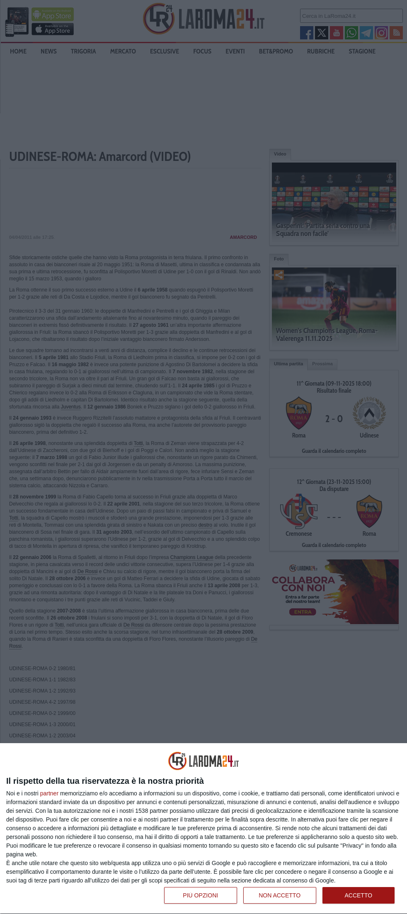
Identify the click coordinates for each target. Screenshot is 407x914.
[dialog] (203, 829)
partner (49, 793)
